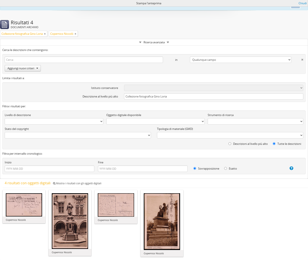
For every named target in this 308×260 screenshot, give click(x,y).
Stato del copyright (17, 129)
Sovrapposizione (206, 168)
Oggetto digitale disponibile (123, 115)
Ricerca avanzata (154, 42)
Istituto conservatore (104, 88)
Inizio (8, 162)
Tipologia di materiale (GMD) (175, 129)
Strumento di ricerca (221, 115)
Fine (100, 162)
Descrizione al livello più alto (100, 96)
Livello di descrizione (18, 115)
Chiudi (303, 3)
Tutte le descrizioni (287, 144)
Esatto (230, 168)
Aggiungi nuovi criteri (22, 68)
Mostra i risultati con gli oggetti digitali (77, 183)
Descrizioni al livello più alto (248, 144)
